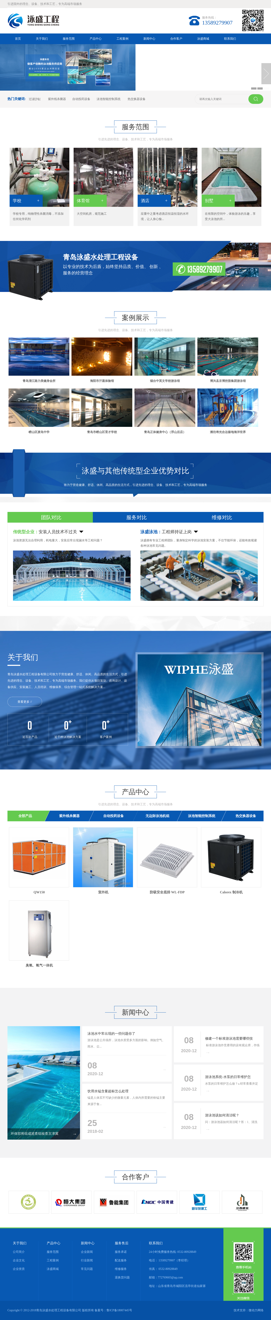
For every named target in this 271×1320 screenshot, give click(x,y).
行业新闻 (87, 1260)
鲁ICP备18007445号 (119, 1310)
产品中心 (96, 38)
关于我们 (42, 38)
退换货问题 (122, 1277)
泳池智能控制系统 (109, 99)
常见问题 (87, 1269)
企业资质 (19, 1269)
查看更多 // (24, 701)
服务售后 (121, 1243)
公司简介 (19, 1251)
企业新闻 (87, 1251)
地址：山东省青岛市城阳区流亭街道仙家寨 (177, 1286)
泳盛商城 (203, 38)
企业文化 (19, 1260)
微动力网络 (256, 1310)
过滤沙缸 (35, 99)
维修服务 (121, 1269)
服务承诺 (121, 1251)
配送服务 (121, 1260)
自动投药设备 (81, 99)
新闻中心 (149, 38)
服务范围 (69, 38)
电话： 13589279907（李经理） (169, 1260)
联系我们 (230, 38)
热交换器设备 (137, 99)
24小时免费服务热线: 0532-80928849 (172, 1251)
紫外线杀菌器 (57, 99)
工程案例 (122, 38)
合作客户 (176, 38)
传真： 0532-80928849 (163, 1269)
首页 (18, 38)
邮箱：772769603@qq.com (166, 1277)
